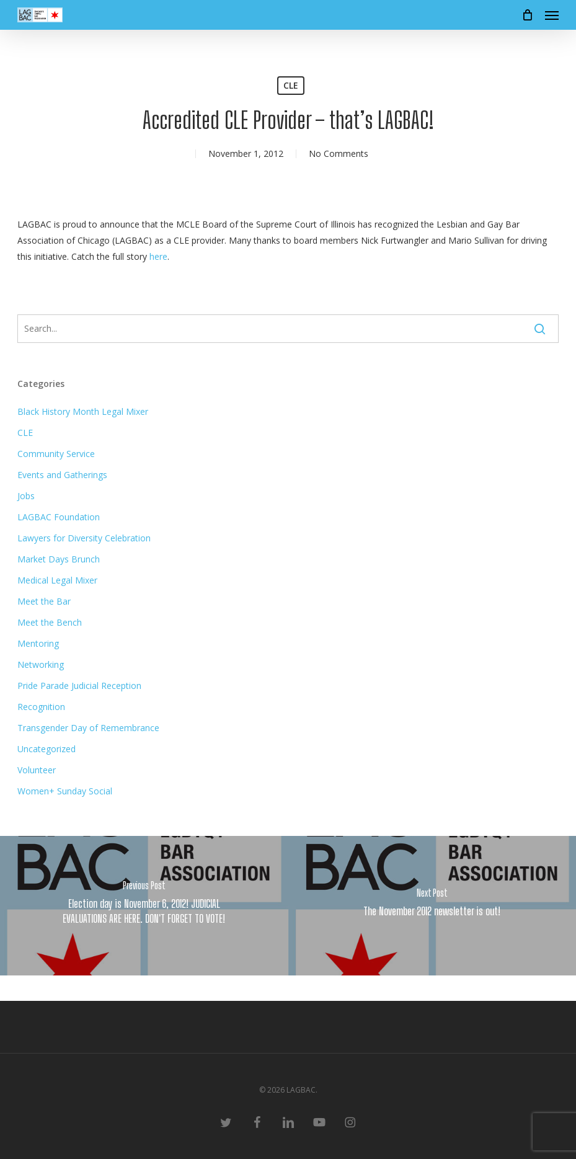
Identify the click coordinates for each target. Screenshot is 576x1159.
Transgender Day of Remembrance (88, 728)
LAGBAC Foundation (58, 517)
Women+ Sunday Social (64, 791)
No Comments (338, 153)
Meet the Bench (49, 622)
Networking (40, 664)
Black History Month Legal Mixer (82, 411)
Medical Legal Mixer (57, 580)
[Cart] (527, 14)
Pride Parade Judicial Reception (79, 685)
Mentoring (38, 643)
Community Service (56, 454)
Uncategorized (46, 749)
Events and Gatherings (62, 475)
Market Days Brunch (58, 559)
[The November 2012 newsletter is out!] (432, 905)
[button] (552, 15)
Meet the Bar (44, 601)
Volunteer (36, 770)
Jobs (26, 496)
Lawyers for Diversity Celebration (84, 538)
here (158, 256)
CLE (290, 85)
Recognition (41, 707)
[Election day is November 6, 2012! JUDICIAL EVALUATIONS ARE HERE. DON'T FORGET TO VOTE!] (144, 905)
